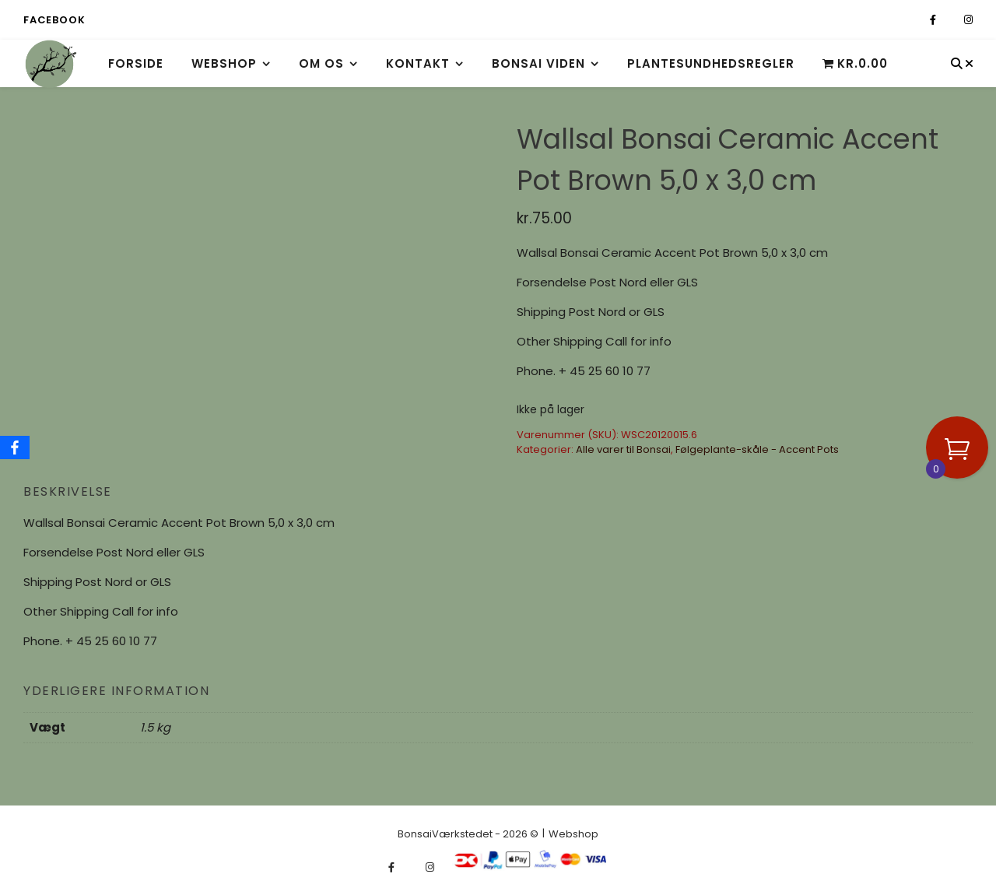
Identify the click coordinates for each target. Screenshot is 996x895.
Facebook (54, 19)
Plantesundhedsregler (710, 63)
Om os (321, 63)
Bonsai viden (538, 63)
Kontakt (418, 63)
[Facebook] (15, 447)
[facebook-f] (934, 19)
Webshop (224, 63)
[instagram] (968, 19)
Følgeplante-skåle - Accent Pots (757, 449)
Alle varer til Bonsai (623, 449)
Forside (135, 63)
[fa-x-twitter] (951, 19)
